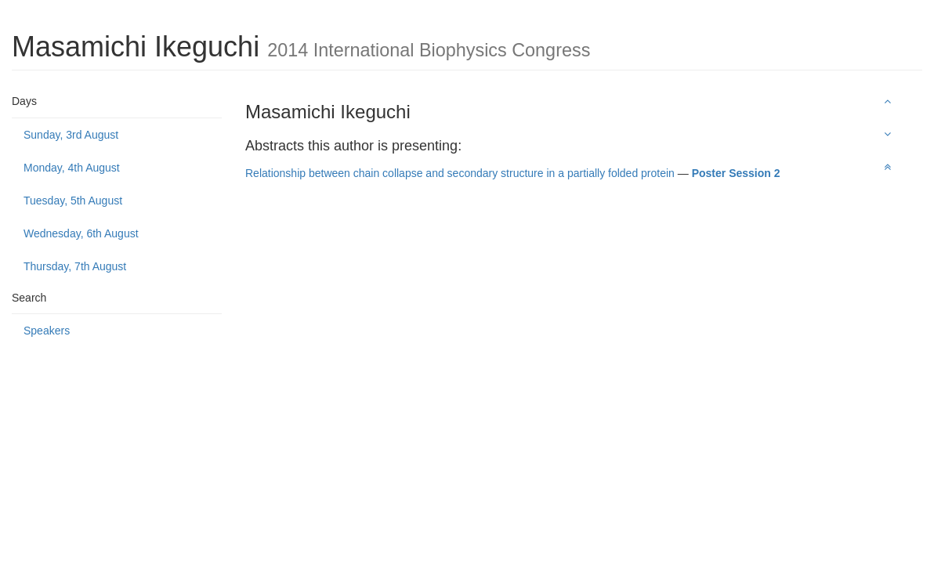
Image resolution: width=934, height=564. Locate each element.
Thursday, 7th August (75, 266)
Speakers (47, 330)
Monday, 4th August (72, 167)
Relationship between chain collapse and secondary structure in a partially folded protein (460, 173)
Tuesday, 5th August (73, 200)
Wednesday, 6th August (81, 233)
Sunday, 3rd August (71, 134)
